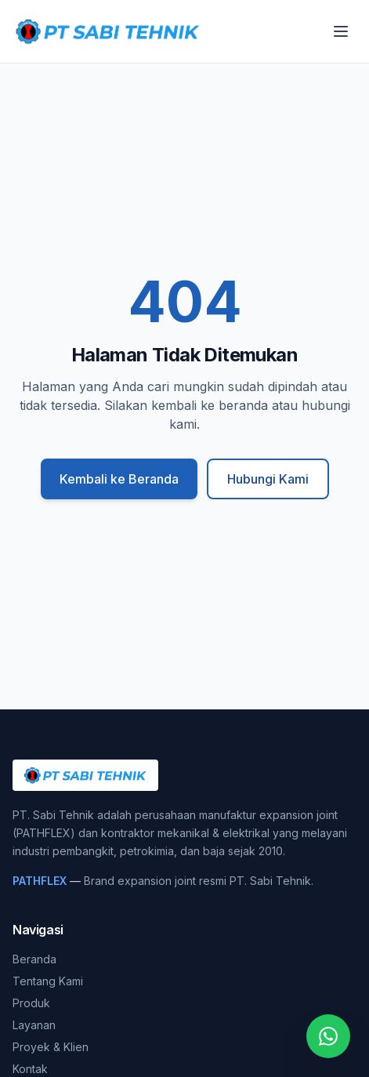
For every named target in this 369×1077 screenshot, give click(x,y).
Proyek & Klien (51, 1046)
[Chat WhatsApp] (328, 1036)
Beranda (34, 959)
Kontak (30, 1068)
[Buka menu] (340, 31)
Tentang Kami (48, 981)
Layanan (34, 1025)
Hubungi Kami (268, 479)
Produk (31, 1003)
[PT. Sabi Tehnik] (108, 31)
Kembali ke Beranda (119, 479)
